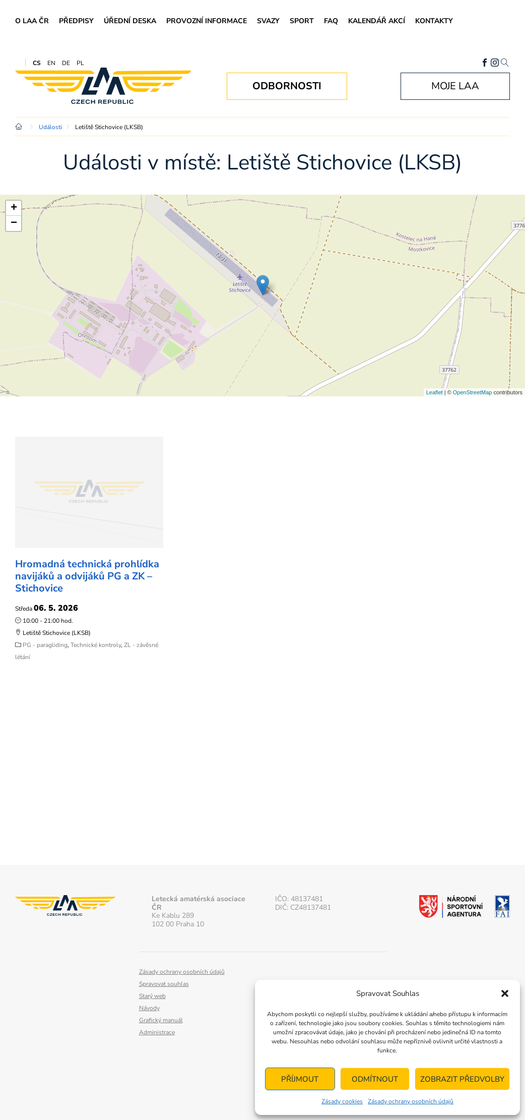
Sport (302, 21)
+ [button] (14, 208)
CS (37, 63)
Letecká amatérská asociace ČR (103, 86)
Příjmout (299, 1079)
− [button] (14, 223)
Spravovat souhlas (164, 984)
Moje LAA (455, 86)
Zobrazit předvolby (462, 1079)
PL (80, 63)
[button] (505, 993)
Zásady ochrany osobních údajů (410, 1101)
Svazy (268, 21)
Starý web (152, 996)
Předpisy (76, 21)
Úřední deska (130, 21)
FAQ (331, 21)
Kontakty (434, 21)
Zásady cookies (342, 1101)
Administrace (157, 1032)
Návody (149, 1008)
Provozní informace (206, 21)
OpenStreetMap (472, 392)
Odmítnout (375, 1079)
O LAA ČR (32, 21)
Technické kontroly (96, 645)
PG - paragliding (45, 645)
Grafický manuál (161, 1020)
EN (51, 63)
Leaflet (434, 392)
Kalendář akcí (376, 21)
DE (66, 63)
